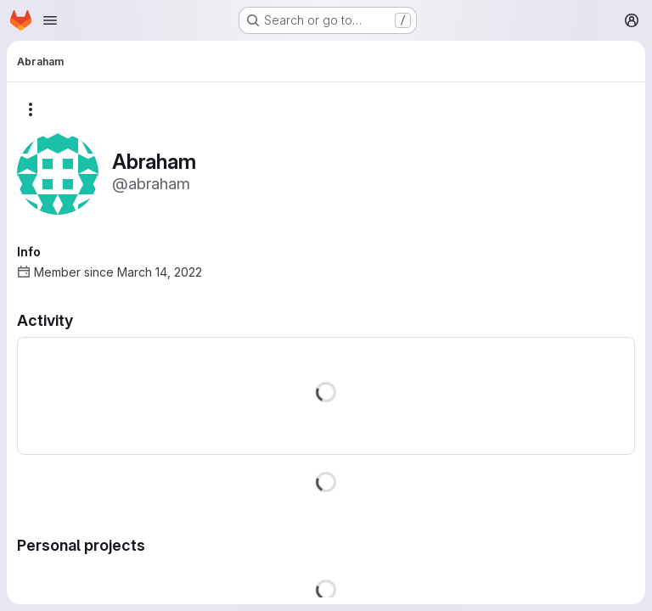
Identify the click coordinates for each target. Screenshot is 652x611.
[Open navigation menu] (50, 20)
